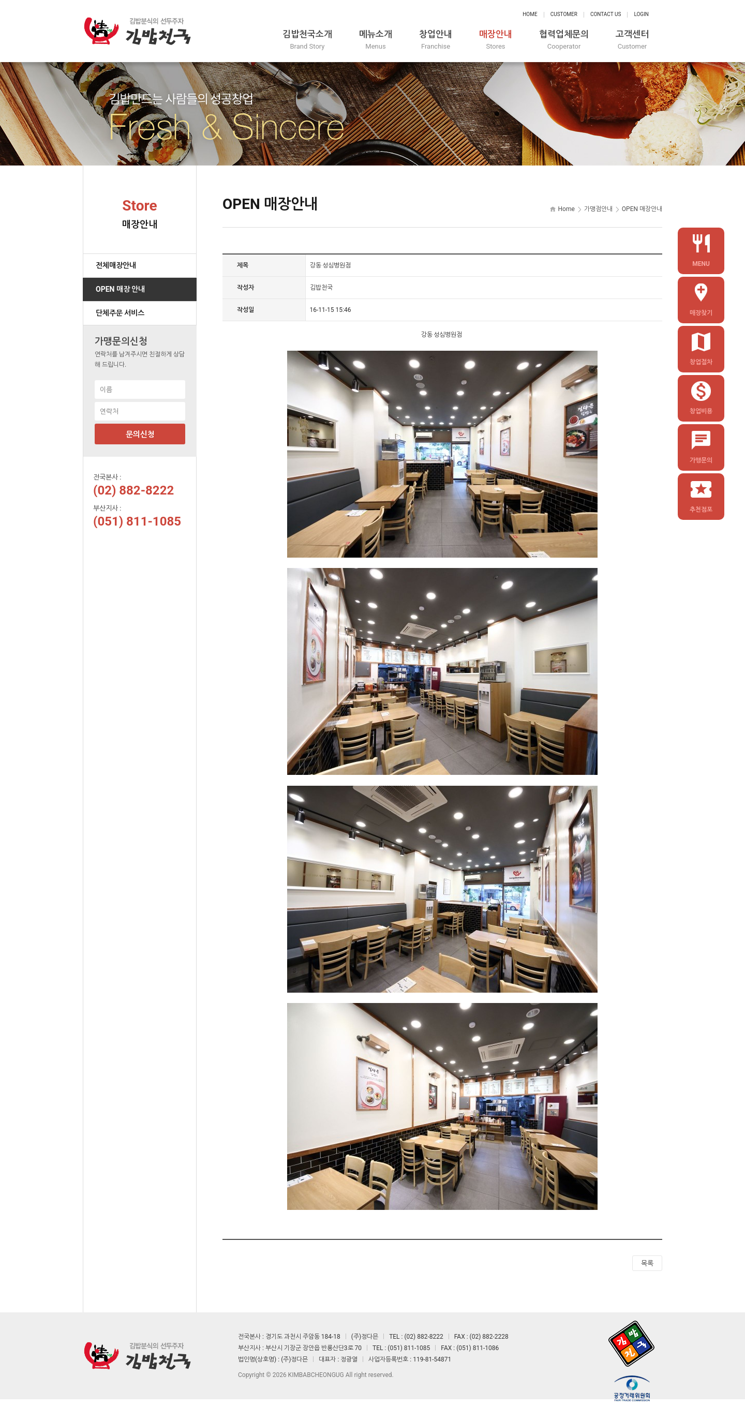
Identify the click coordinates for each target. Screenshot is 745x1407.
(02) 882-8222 (133, 490)
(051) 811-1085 (137, 521)
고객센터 (632, 40)
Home (530, 14)
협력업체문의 (564, 40)
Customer (563, 14)
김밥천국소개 (307, 40)
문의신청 (140, 434)
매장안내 (495, 40)
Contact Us (605, 14)
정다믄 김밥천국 (137, 31)
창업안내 (435, 40)
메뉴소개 (375, 40)
